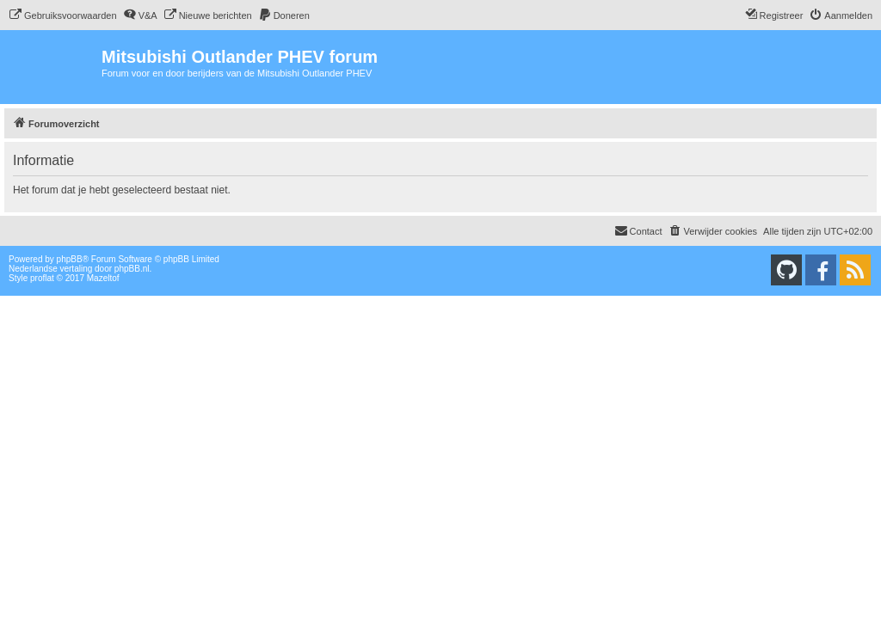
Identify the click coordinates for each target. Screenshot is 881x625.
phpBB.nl (132, 268)
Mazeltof (103, 278)
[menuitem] (63, 15)
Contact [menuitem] (638, 230)
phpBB (70, 259)
